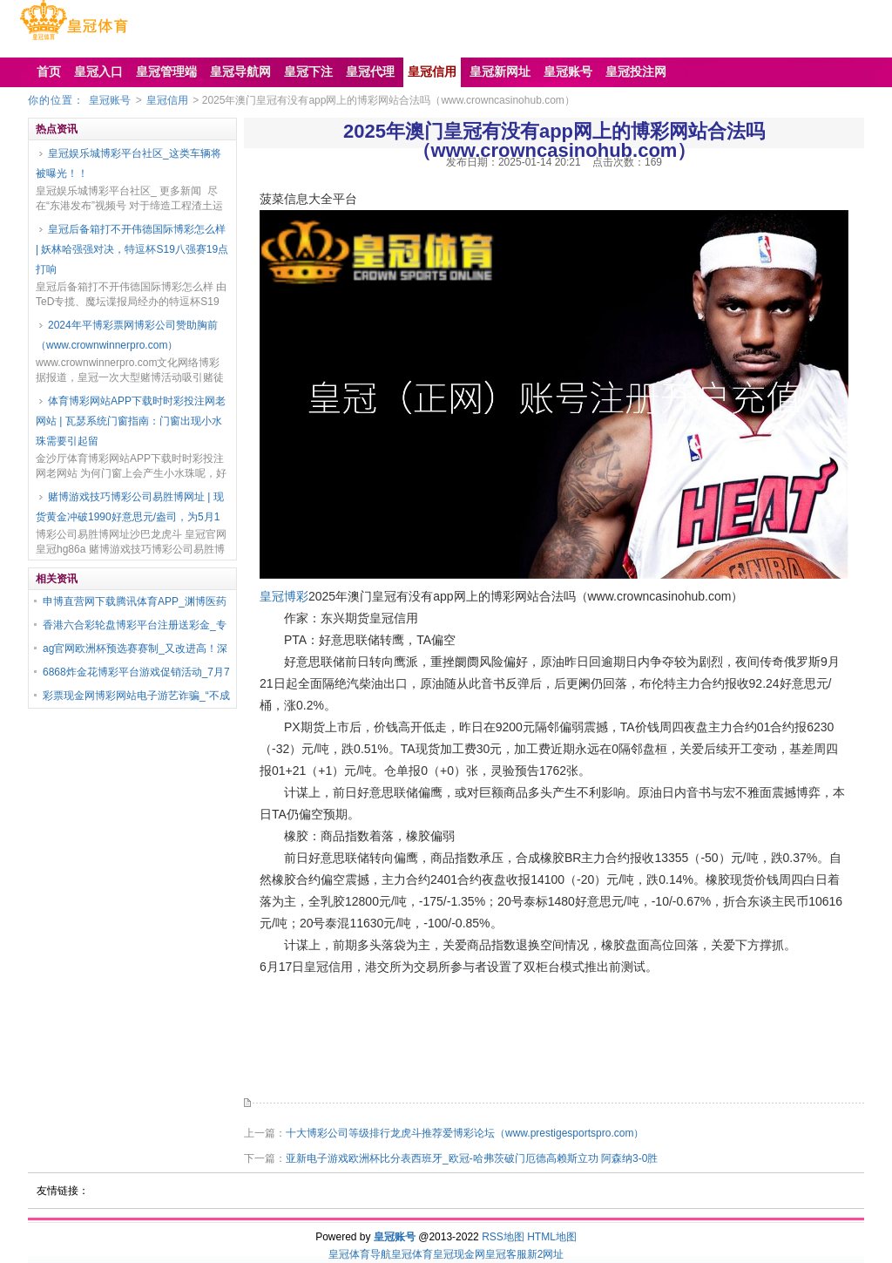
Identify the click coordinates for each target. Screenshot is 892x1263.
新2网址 (545, 1254)
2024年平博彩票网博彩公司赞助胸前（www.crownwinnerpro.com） (127, 335)
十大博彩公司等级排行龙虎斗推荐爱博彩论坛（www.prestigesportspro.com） (465, 1133)
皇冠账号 (110, 100)
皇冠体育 (412, 1254)
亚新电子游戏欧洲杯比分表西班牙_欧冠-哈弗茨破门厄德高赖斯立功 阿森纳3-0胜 (472, 1158)
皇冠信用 (167, 100)
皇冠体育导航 (359, 1254)
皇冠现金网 (459, 1254)
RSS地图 (503, 1237)
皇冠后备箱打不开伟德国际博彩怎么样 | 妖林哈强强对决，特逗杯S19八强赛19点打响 (132, 249)
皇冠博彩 (284, 596)
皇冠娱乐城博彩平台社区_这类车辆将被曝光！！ (128, 163)
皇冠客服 (506, 1254)
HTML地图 (552, 1237)
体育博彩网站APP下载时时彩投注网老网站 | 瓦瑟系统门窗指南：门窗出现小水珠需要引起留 (131, 421)
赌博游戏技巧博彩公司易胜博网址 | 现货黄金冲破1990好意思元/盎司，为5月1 (130, 507)
